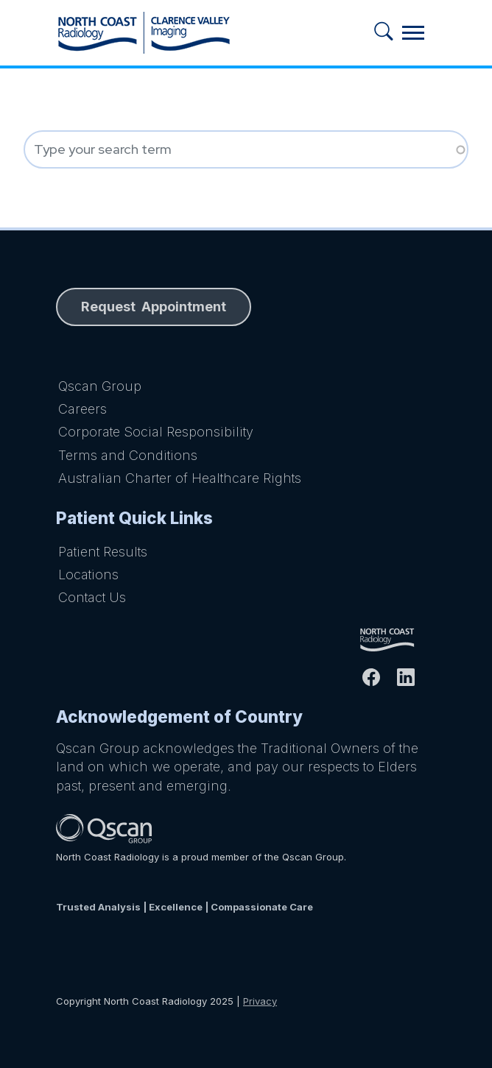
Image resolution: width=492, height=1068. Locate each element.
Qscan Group (99, 386)
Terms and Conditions (127, 455)
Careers (82, 409)
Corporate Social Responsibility (155, 431)
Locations (88, 574)
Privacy (260, 1001)
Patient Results (102, 551)
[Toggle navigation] (413, 33)
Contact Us (92, 597)
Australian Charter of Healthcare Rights (179, 478)
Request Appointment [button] (153, 306)
